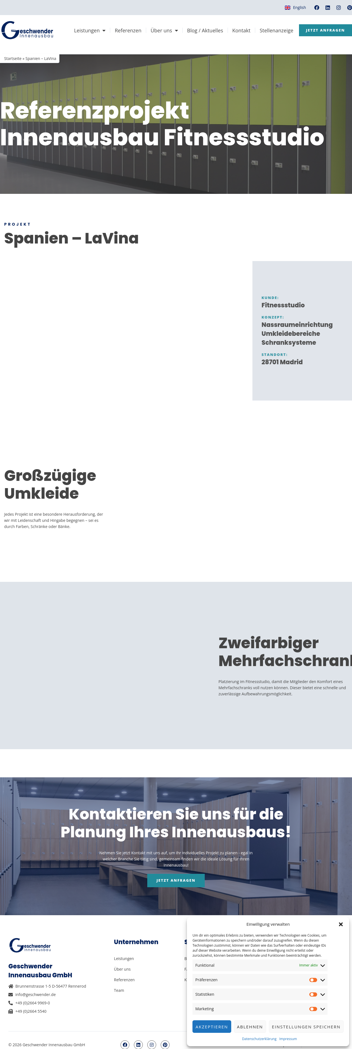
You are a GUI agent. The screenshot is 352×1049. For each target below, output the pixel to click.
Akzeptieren (212, 1026)
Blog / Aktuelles (258, 28)
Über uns (217, 28)
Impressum (288, 1038)
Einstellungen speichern (306, 1026)
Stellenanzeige (329, 28)
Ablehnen (250, 1026)
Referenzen (181, 28)
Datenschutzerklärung (259, 1038)
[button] (341, 924)
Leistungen (143, 28)
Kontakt (294, 28)
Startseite (12, 58)
